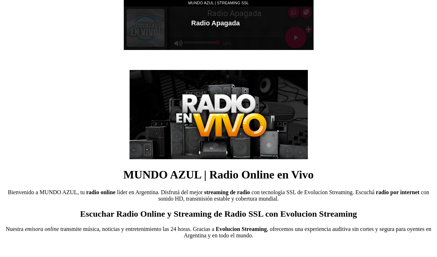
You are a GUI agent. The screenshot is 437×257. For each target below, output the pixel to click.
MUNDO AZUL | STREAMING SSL (218, 3)
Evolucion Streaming (328, 192)
